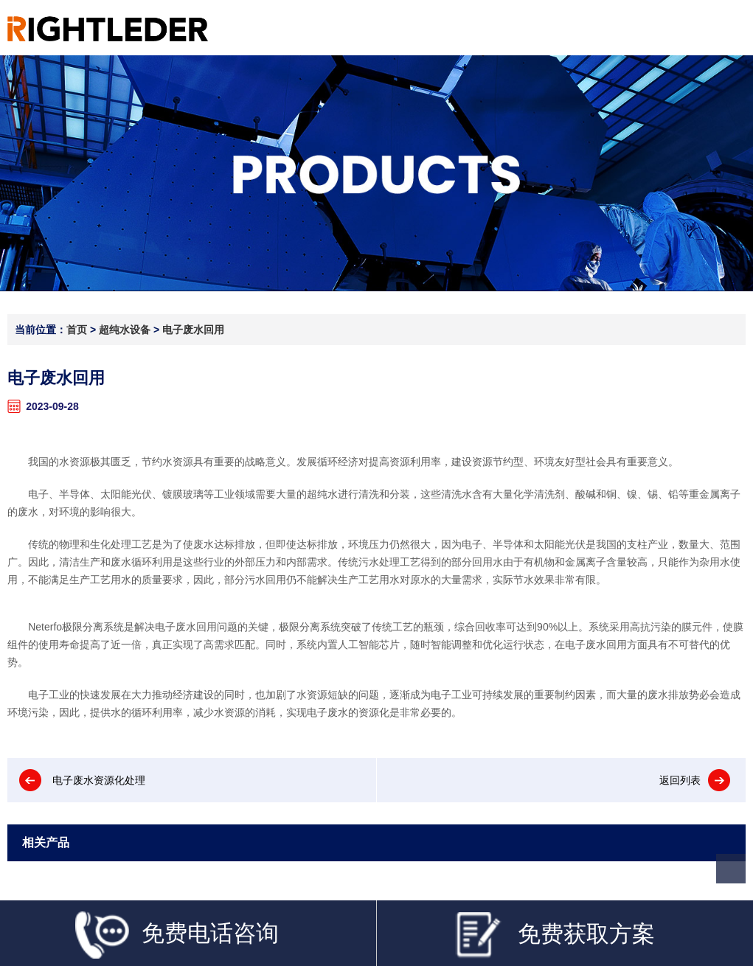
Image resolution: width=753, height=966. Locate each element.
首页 (76, 330)
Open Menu (729, 27)
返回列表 (680, 780)
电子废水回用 (193, 330)
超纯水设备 (124, 330)
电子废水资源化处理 (98, 780)
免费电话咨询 (177, 934)
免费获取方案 (554, 935)
